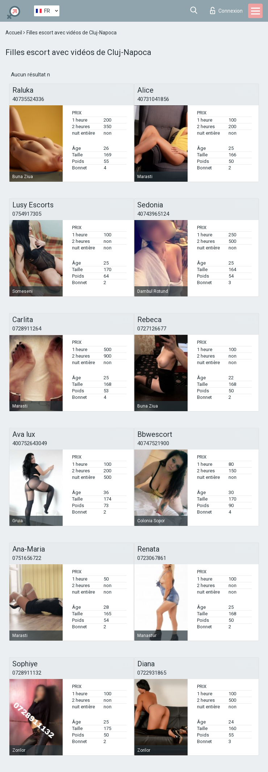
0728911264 (26, 328)
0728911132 (26, 673)
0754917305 (26, 214)
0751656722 (26, 558)
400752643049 (29, 443)
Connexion (226, 10)
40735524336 (28, 99)
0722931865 (151, 673)
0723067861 (151, 558)
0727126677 (151, 328)
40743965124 (153, 214)
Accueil (14, 32)
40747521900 (153, 443)
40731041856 (153, 99)
